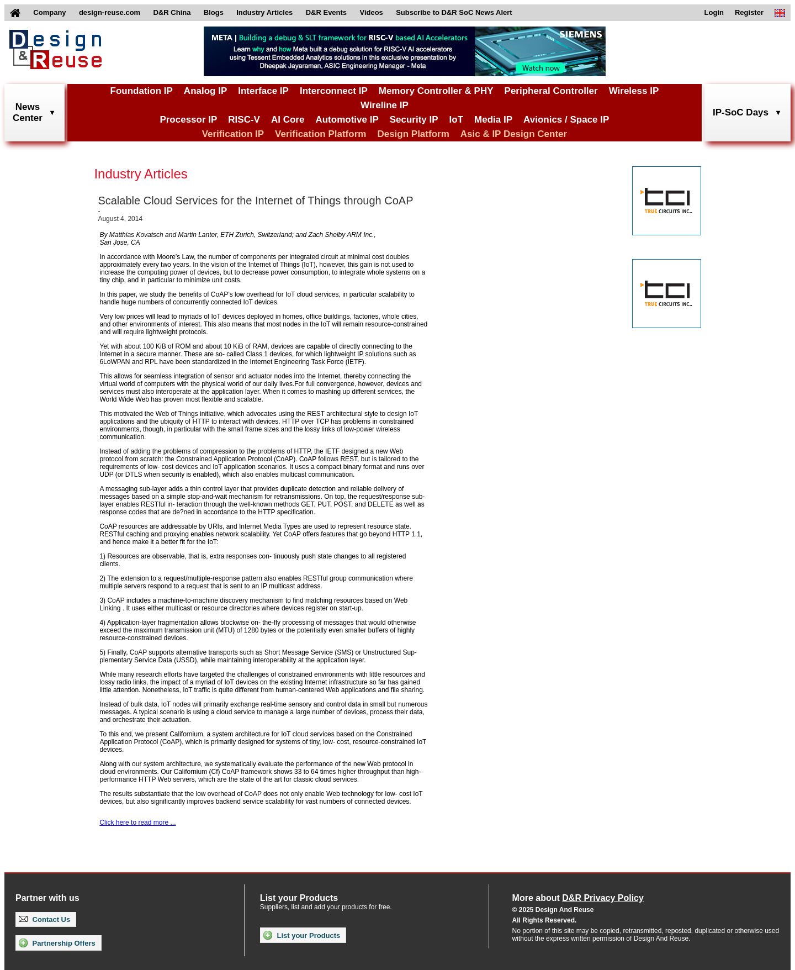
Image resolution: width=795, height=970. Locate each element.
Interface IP (263, 91)
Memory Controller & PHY (436, 91)
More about (578, 898)
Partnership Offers (57, 943)
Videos (371, 12)
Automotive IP (346, 119)
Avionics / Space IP (566, 119)
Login (714, 12)
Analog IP (205, 91)
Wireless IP (634, 91)
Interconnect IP (334, 91)
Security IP (414, 119)
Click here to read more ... (137, 822)
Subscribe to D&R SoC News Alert (454, 12)
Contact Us (44, 919)
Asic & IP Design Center (513, 134)
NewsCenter (28, 112)
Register (749, 12)
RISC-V (244, 119)
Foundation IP (141, 91)
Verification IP (233, 134)
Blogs (214, 12)
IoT (456, 119)
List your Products (301, 935)
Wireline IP (385, 105)
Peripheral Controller (551, 91)
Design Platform (413, 134)
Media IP (493, 119)
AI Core (287, 119)
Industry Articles (264, 12)
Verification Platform (320, 134)
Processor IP (188, 119)
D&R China (172, 12)
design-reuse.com (109, 12)
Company (49, 12)
